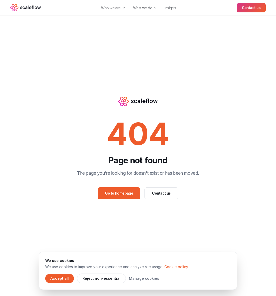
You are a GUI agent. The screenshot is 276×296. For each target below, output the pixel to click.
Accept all (59, 278)
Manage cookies (144, 278)
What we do (144, 8)
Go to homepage (119, 193)
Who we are (113, 8)
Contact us (251, 7)
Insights (170, 8)
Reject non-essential (101, 278)
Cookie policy (176, 267)
